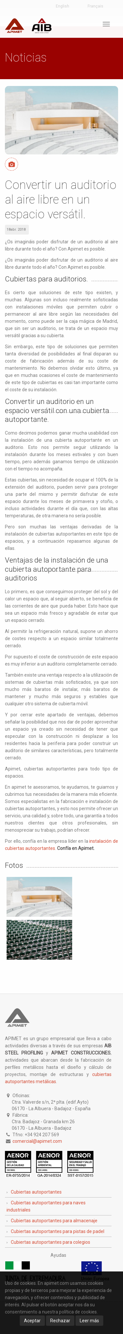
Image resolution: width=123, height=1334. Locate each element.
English (62, 6)
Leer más (89, 1320)
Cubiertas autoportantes (36, 1192)
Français (95, 6)
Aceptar (32, 1320)
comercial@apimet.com (37, 1141)
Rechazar (60, 1320)
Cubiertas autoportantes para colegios (50, 1242)
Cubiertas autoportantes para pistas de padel (57, 1231)
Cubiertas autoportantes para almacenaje (54, 1220)
